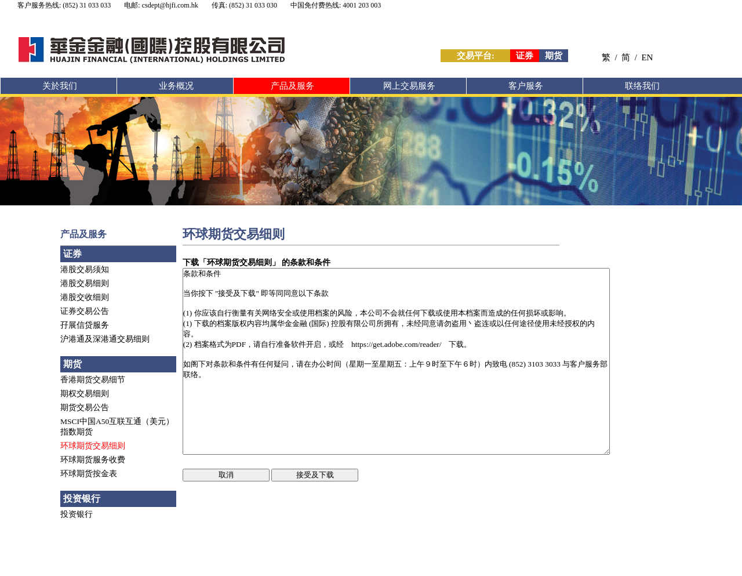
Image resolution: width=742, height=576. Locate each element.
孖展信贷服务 (84, 325)
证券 (524, 55)
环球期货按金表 (88, 473)
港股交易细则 (84, 283)
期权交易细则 (84, 393)
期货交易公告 (84, 407)
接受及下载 (315, 474)
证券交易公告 (84, 311)
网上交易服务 (409, 85)
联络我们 (642, 85)
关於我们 (59, 85)
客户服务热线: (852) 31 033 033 (64, 5)
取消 (226, 474)
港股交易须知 (84, 269)
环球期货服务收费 (92, 459)
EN (647, 57)
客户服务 (525, 85)
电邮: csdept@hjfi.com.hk (161, 5)
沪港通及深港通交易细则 (105, 339)
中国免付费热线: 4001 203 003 (335, 5)
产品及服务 (292, 85)
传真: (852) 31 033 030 (244, 5)
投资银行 (76, 514)
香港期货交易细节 (92, 379)
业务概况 (176, 85)
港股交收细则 (84, 297)
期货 (553, 55)
